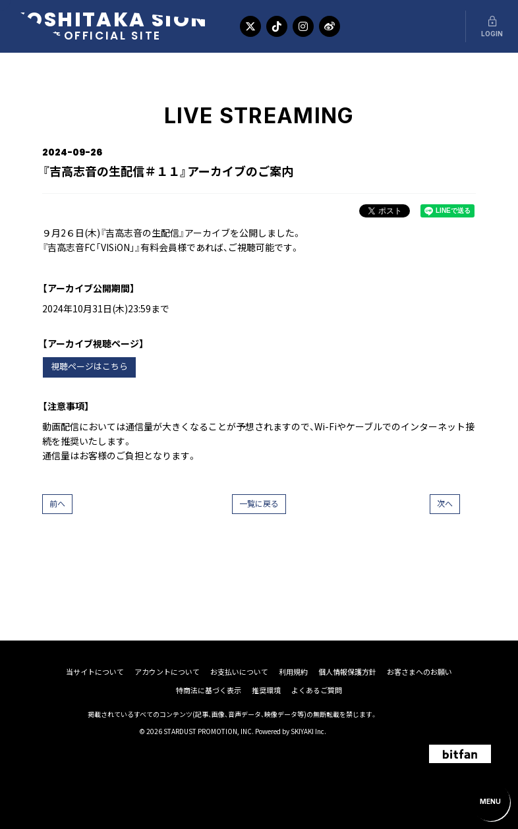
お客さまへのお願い (419, 672)
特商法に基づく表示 (208, 690)
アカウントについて (167, 672)
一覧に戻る (259, 503)
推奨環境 (266, 690)
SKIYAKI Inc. (308, 731)
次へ (445, 503)
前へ (57, 503)
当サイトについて (95, 672)
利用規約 (293, 672)
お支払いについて (239, 672)
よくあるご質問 (316, 690)
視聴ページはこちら (89, 366)
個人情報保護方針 (347, 672)
